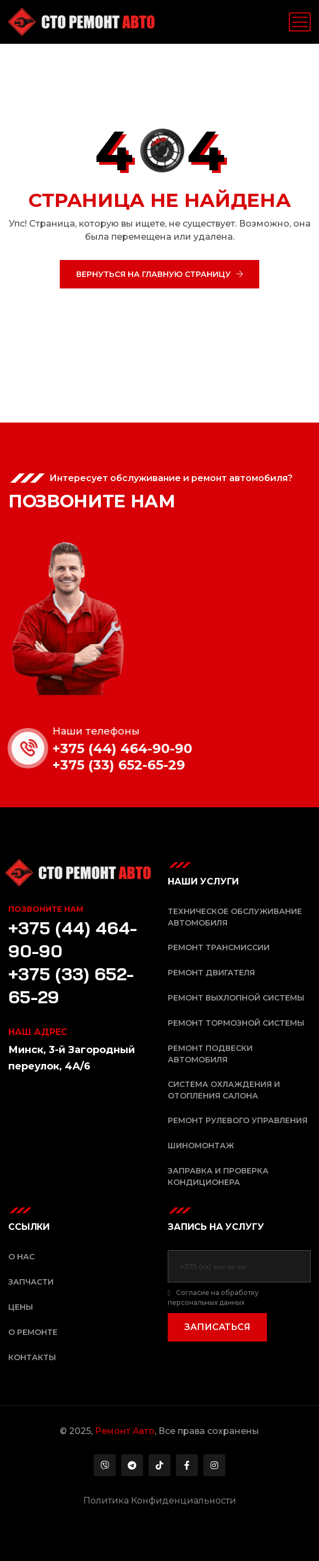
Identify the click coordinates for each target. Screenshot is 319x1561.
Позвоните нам (45, 909)
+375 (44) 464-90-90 (135, 748)
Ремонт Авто (125, 1431)
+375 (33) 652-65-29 (131, 765)
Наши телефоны (108, 731)
